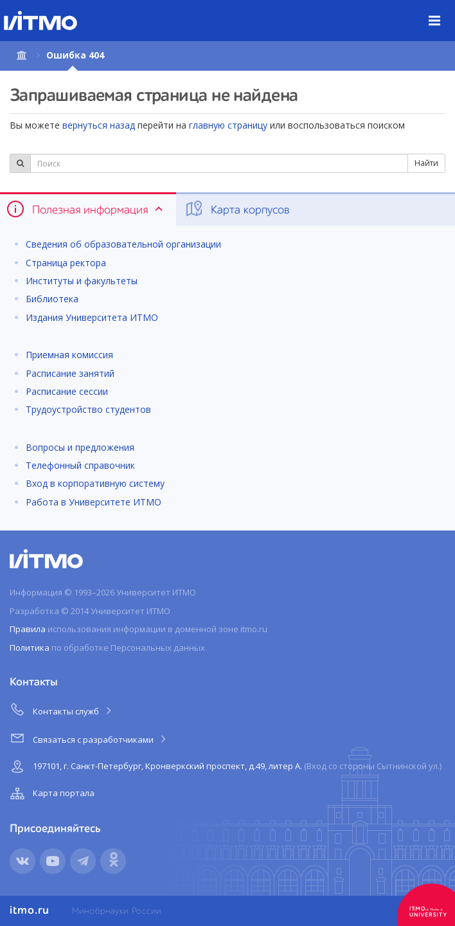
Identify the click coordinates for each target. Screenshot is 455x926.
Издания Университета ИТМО (92, 317)
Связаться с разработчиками (89, 737)
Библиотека (52, 299)
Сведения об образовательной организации (123, 244)
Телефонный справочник (80, 465)
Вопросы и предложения (80, 447)
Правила (28, 629)
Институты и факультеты (82, 281)
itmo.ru (29, 910)
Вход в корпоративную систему (95, 483)
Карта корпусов (237, 209)
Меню (442, 11)
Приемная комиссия (69, 355)
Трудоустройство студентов (88, 409)
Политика (29, 647)
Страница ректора (66, 263)
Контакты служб (61, 709)
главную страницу (228, 125)
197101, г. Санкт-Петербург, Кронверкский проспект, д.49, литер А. (224, 766)
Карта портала (50, 793)
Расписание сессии (67, 391)
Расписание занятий (70, 373)
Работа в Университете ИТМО (93, 502)
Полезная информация (85, 209)
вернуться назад (98, 125)
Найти (426, 163)
